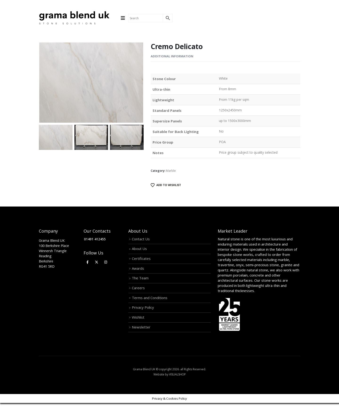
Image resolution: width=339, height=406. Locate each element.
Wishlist (138, 319)
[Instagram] (106, 262)
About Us (139, 249)
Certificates (141, 259)
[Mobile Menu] (124, 18)
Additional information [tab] (172, 56)
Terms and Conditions (149, 299)
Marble (171, 170)
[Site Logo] (74, 18)
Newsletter (141, 330)
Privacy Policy (143, 310)
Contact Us (141, 239)
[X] (97, 262)
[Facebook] (87, 262)
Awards (138, 269)
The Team (140, 279)
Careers (138, 289)
